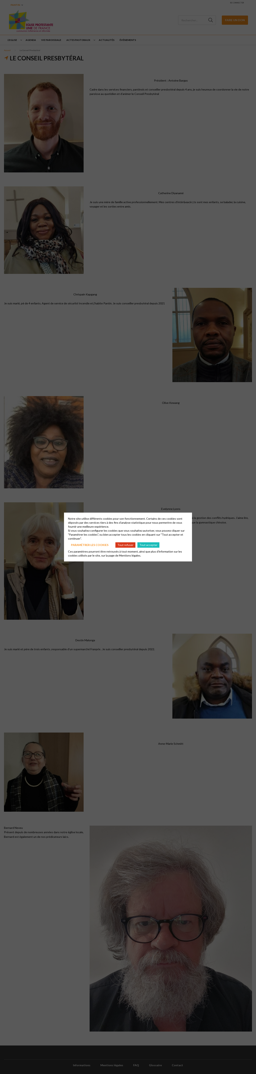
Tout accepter (148, 545)
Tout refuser (125, 545)
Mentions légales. (130, 555)
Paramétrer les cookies (89, 545)
